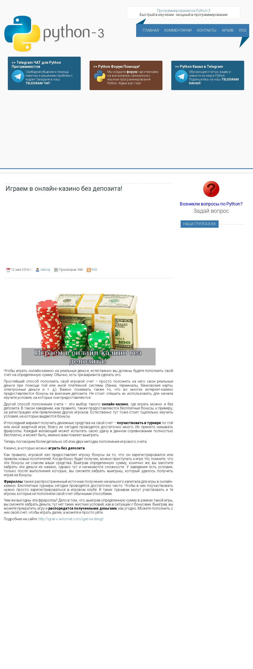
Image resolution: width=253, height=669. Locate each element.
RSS (94, 269)
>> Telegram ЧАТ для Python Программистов (36, 64)
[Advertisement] (126, 129)
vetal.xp (45, 269)
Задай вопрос (211, 211)
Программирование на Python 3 (183, 11)
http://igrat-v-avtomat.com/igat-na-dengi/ (71, 519)
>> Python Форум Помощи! (116, 67)
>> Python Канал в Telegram (199, 67)
